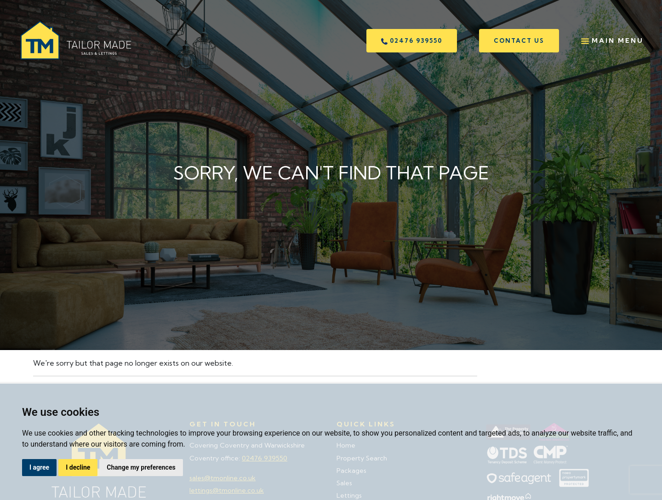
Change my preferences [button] (141, 467)
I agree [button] (39, 467)
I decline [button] (78, 467)
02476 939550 (411, 41)
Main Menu (612, 40)
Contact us (519, 40)
